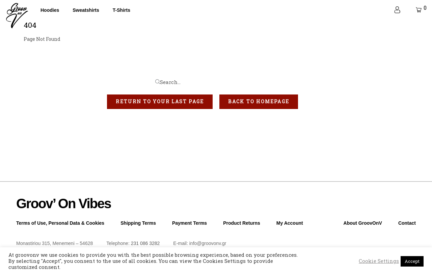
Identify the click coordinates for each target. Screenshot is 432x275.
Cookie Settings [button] (379, 261)
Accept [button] (412, 261)
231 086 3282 (145, 243)
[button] (160, 101)
